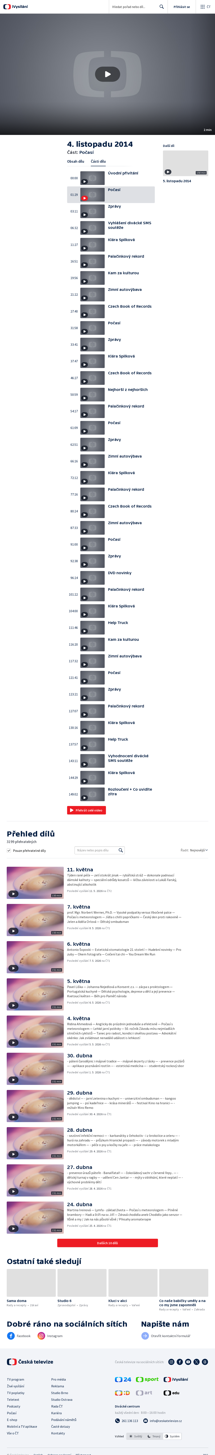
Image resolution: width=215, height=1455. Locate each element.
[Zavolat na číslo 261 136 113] (126, 1420)
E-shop (12, 1420)
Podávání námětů (63, 1420)
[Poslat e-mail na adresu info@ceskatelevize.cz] (162, 1420)
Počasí (11, 1413)
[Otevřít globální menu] (205, 6)
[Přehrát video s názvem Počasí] (107, 74)
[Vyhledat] (121, 850)
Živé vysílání (15, 1386)
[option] (136, 1436)
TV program (15, 1379)
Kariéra (56, 1413)
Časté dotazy (60, 1426)
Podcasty (13, 1406)
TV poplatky (15, 1393)
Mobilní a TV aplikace (22, 1426)
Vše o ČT (13, 1433)
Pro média (58, 1379)
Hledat (160, 8)
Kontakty (58, 1433)
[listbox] (154, 1436)
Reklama (57, 1386)
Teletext (13, 1399)
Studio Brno (59, 1393)
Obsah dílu (75, 161)
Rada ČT (57, 1406)
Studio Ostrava (61, 1399)
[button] (107, 74)
